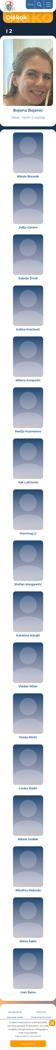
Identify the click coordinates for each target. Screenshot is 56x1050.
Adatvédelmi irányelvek (28, 1036)
